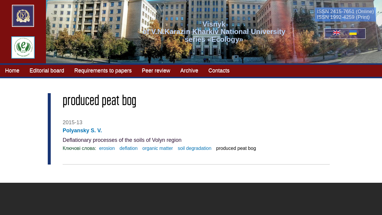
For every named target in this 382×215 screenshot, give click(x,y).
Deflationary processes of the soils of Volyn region (122, 140)
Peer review (156, 70)
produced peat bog (236, 148)
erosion (107, 148)
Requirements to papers (103, 70)
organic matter (157, 148)
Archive (189, 70)
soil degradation (194, 148)
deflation (129, 148)
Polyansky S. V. (82, 130)
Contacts (218, 70)
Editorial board (47, 70)
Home (12, 70)
